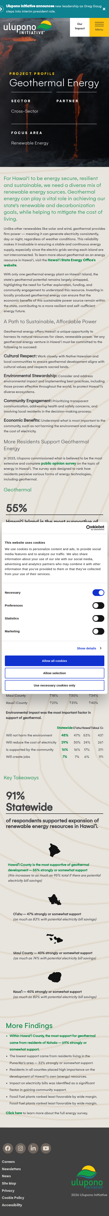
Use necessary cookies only (54, 685)
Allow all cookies (54, 661)
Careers (8, 1162)
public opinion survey (58, 463)
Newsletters (11, 1169)
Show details (86, 648)
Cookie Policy (13, 1198)
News (6, 1176)
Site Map (9, 1183)
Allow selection (54, 673)
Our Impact (80, 26)
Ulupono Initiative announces (30, 6)
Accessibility (12, 1205)
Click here (14, 1113)
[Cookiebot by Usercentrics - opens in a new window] (86, 528)
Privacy (8, 1191)
